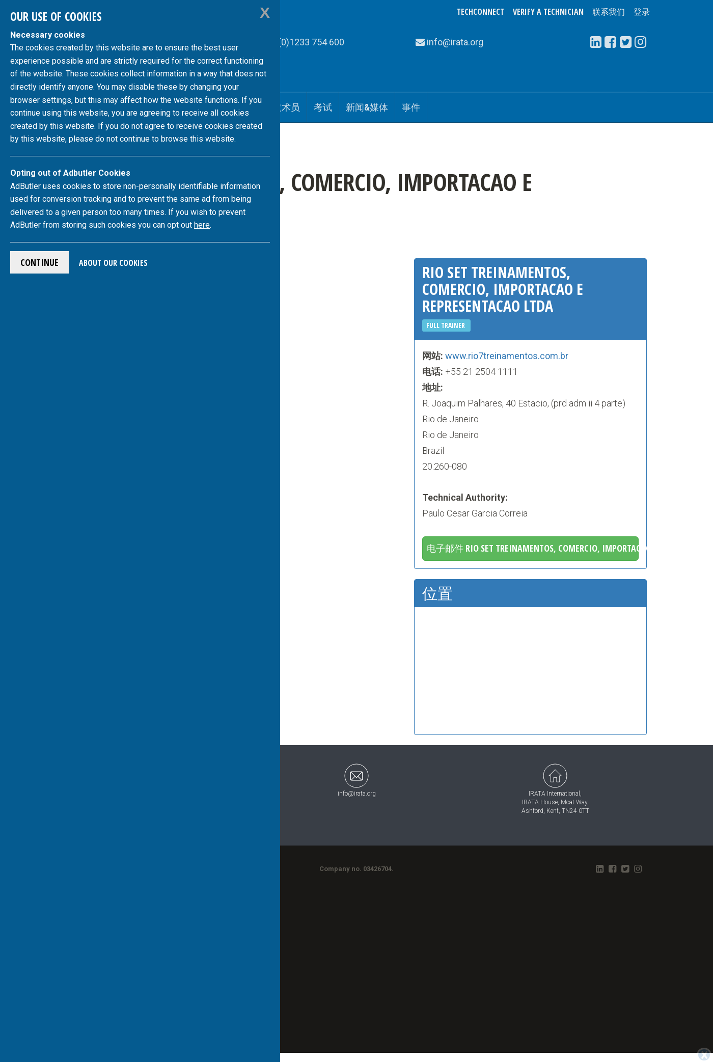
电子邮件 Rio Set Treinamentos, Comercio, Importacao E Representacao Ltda (533, 548)
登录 (642, 11)
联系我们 (608, 11)
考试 (323, 107)
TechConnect (480, 11)
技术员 (286, 107)
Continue (39, 262)
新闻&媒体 (367, 107)
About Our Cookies (113, 262)
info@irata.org (357, 780)
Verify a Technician (548, 11)
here (202, 225)
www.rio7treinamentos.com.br (506, 355)
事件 (411, 107)
